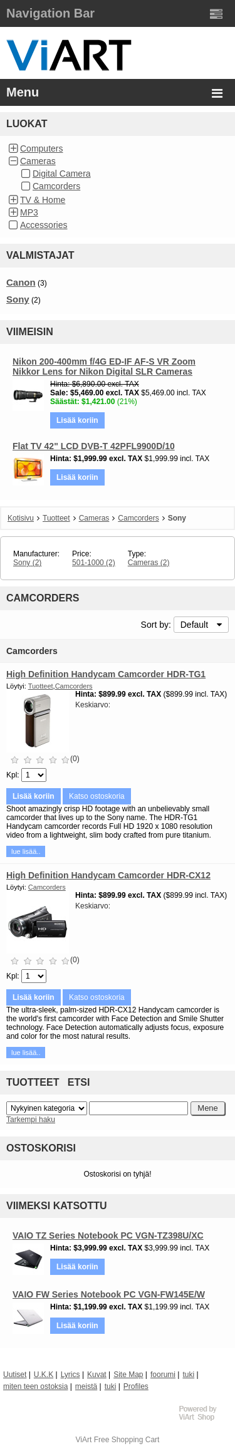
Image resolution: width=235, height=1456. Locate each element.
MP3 (29, 212)
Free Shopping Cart (127, 1439)
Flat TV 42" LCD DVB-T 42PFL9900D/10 (94, 446)
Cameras (38, 161)
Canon (21, 282)
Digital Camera (62, 174)
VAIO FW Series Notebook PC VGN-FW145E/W (109, 1294)
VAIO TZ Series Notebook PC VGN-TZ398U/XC (108, 1235)
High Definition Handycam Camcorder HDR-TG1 (106, 674)
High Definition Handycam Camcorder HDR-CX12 (108, 875)
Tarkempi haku (30, 1119)
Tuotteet (56, 518)
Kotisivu (21, 518)
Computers (41, 148)
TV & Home (42, 200)
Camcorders (56, 186)
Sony (17, 299)
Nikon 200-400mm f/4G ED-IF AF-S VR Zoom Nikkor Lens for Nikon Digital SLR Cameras (104, 366)
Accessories (43, 225)
